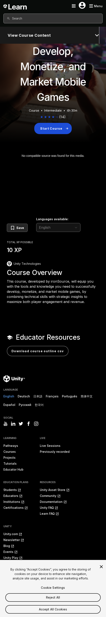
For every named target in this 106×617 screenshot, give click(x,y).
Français (52, 396)
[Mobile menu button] (96, 6)
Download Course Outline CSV (37, 351)
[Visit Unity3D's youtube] (5, 424)
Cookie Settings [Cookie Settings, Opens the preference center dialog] (53, 594)
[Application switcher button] (73, 6)
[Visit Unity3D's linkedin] (13, 424)
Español (9, 405)
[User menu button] (82, 5)
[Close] (101, 573)
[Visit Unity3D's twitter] (21, 424)
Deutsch (24, 396)
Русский (25, 405)
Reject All (53, 604)
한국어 (39, 405)
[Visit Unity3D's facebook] (28, 424)
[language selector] (58, 227)
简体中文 (87, 396)
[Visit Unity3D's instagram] (36, 424)
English (8, 396)
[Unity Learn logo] (15, 6)
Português (69, 396)
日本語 (37, 396)
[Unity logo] (14, 379)
